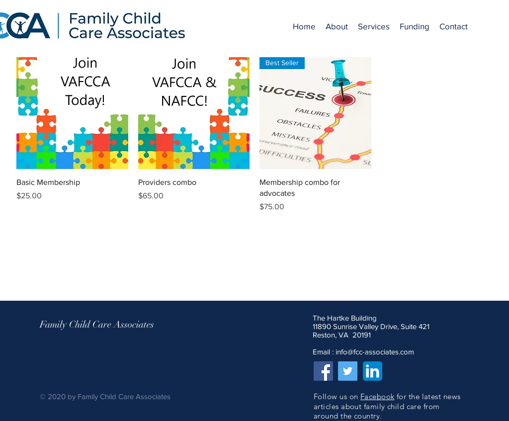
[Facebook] (323, 371)
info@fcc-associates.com (375, 351)
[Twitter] (347, 371)
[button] (337, 26)
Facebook (377, 396)
